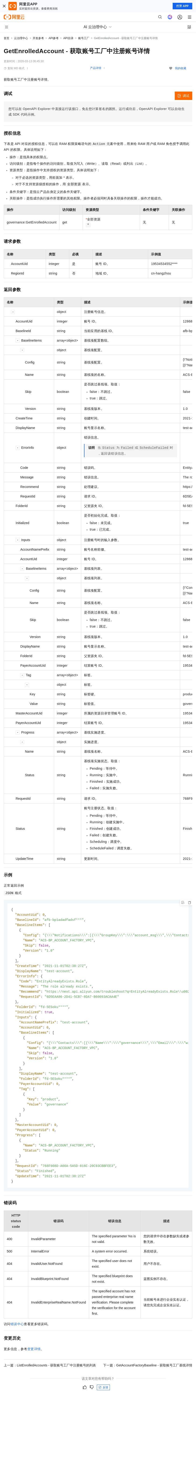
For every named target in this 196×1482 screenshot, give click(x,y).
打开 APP (182, 6)
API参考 (54, 38)
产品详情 (95, 68)
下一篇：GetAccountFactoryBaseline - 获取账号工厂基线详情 (147, 1378)
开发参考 (38, 38)
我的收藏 (180, 68)
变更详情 (34, 1361)
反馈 (103, 1400)
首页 (6, 38)
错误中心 (17, 1336)
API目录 (68, 38)
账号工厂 (83, 38)
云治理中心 (21, 38)
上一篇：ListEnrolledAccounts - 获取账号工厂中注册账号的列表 (50, 1378)
